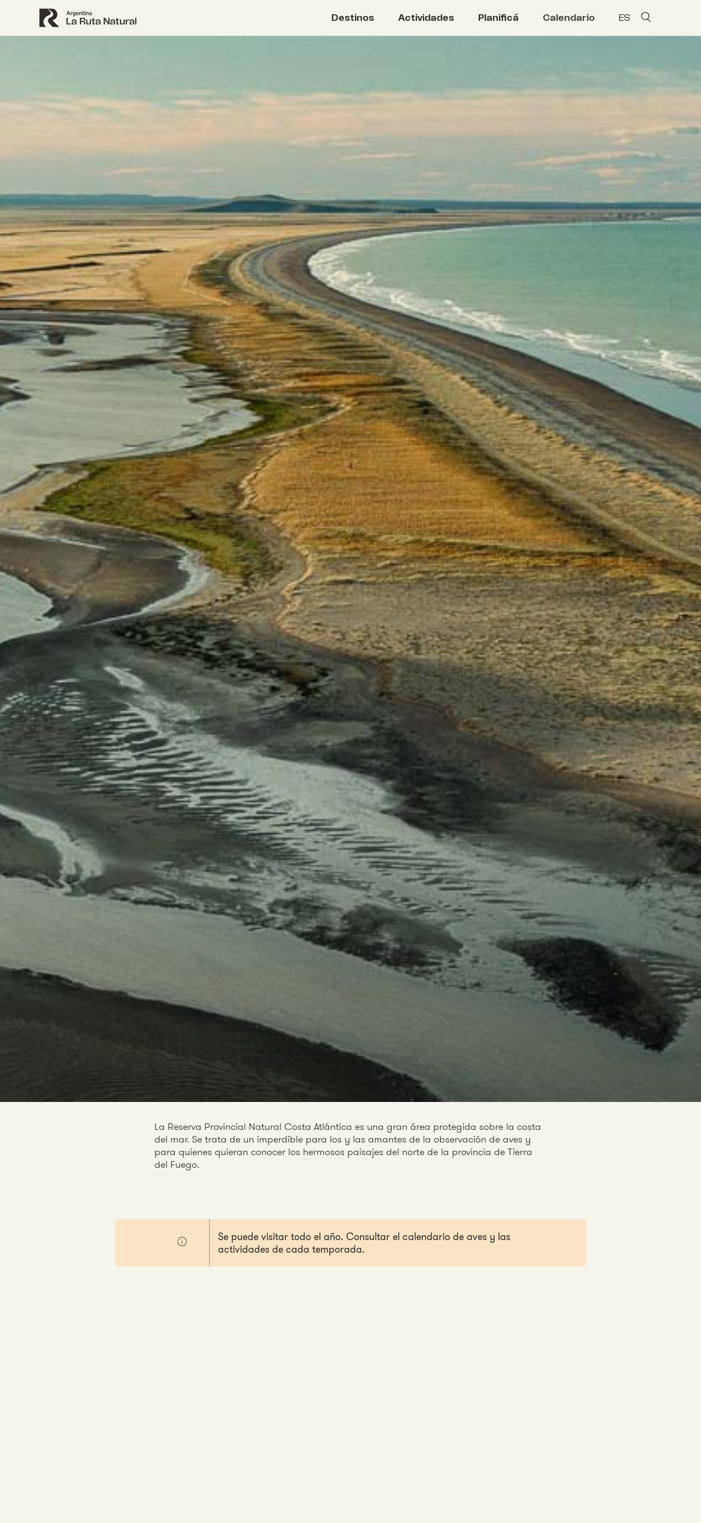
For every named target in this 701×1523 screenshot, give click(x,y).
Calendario (569, 17)
